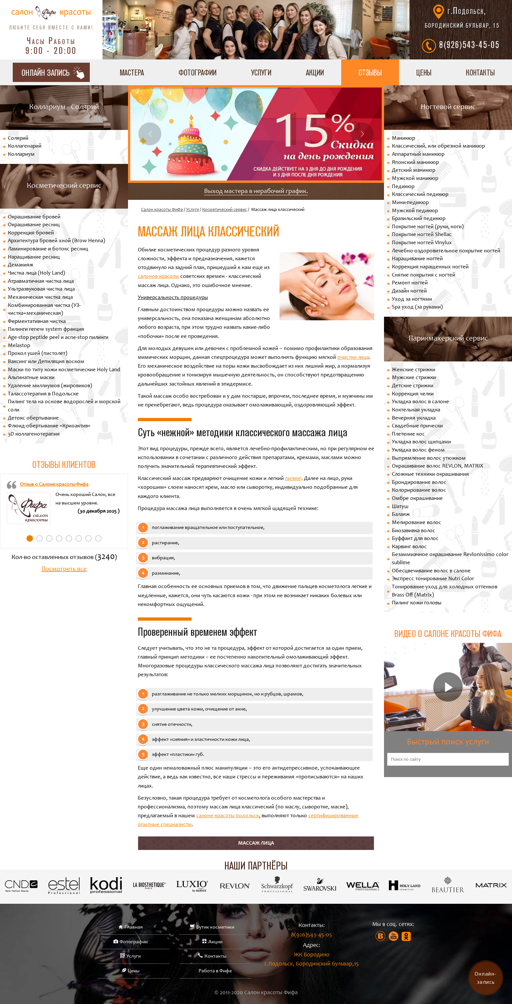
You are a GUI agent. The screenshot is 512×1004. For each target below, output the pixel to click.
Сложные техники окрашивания (430, 474)
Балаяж (401, 515)
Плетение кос (408, 434)
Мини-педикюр (410, 203)
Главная (133, 927)
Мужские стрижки (414, 378)
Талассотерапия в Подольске (43, 394)
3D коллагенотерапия (34, 434)
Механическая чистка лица (40, 297)
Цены (423, 72)
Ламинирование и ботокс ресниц (48, 249)
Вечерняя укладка (414, 418)
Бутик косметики (215, 927)
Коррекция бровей (31, 233)
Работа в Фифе (215, 971)
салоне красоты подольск (227, 816)
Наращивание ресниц (34, 257)
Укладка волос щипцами (421, 442)
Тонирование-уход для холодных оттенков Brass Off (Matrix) (444, 591)
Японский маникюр (415, 163)
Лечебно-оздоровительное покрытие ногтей (446, 251)
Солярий (18, 138)
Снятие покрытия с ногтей (423, 275)
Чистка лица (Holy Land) (36, 273)
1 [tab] (29, 538)
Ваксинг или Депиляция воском (46, 362)
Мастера (132, 72)
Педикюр (403, 187)
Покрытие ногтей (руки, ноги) (428, 227)
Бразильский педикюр (418, 219)
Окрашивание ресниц (34, 225)
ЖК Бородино (311, 960)
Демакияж (20, 265)
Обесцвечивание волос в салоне (431, 571)
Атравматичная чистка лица (41, 281)
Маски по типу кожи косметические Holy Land (64, 370)
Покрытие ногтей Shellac (422, 235)
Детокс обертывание (33, 418)
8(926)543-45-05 (469, 44)
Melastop (19, 346)
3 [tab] (49, 538)
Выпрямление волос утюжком (429, 458)
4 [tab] (59, 538)
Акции (315, 72)
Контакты (215, 956)
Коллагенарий (24, 146)
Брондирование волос (419, 483)
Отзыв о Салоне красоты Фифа (54, 484)
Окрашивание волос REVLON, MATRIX (437, 466)
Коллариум (21, 154)
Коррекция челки (413, 394)
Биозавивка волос (413, 531)
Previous (149, 133)
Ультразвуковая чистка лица (41, 289)
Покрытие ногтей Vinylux (422, 243)
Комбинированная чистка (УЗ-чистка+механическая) (44, 310)
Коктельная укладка (416, 410)
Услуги (261, 72)
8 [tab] (98, 538)
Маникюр (403, 138)
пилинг (293, 479)
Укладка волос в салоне (420, 402)
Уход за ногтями (412, 299)
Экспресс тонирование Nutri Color (433, 579)
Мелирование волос (416, 523)
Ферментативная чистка (37, 322)
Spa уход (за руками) (417, 307)
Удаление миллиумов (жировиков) (50, 386)
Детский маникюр (413, 170)
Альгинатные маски (31, 378)
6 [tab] (78, 538)
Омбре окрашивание (417, 499)
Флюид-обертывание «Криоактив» (49, 426)
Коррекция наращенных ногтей (430, 267)
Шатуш (400, 507)
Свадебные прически (417, 426)
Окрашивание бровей (34, 217)
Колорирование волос (419, 490)
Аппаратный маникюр (418, 154)
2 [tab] (39, 538)
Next (362, 133)
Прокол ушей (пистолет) (37, 354)
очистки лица (353, 357)
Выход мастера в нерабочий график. (256, 191)
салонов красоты (158, 276)
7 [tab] (88, 538)
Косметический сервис (224, 210)
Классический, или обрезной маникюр (438, 146)
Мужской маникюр (415, 179)
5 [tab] (69, 538)
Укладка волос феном (418, 450)
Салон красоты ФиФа (162, 210)
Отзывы (370, 72)
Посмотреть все (64, 569)
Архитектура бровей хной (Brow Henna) (56, 241)
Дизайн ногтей (409, 291)
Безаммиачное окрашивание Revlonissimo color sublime (450, 559)
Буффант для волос (415, 539)
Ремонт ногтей (410, 283)
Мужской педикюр (415, 211)
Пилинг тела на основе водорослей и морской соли (64, 406)
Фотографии (197, 72)
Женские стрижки (413, 370)
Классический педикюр (420, 195)
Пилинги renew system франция (46, 329)
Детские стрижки (412, 386)
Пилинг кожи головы (416, 603)
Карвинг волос (409, 547)
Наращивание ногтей (417, 259)
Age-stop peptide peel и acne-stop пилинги (58, 338)
